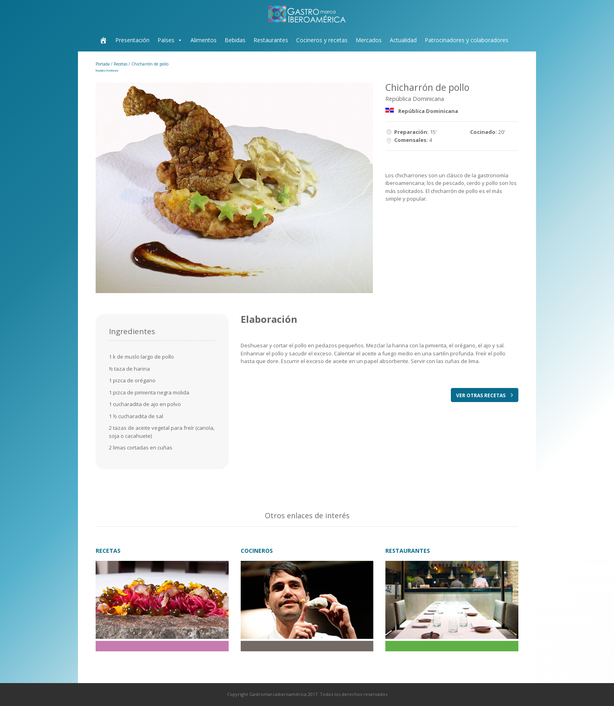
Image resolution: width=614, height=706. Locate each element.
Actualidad (403, 40)
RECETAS (108, 550)
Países (166, 40)
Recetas (121, 64)
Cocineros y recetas (322, 40)
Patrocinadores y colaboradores (466, 40)
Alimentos (203, 40)
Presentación (132, 40)
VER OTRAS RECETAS (484, 395)
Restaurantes (271, 40)
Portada (103, 64)
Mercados (369, 40)
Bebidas (235, 40)
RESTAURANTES (407, 550)
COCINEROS (257, 550)
